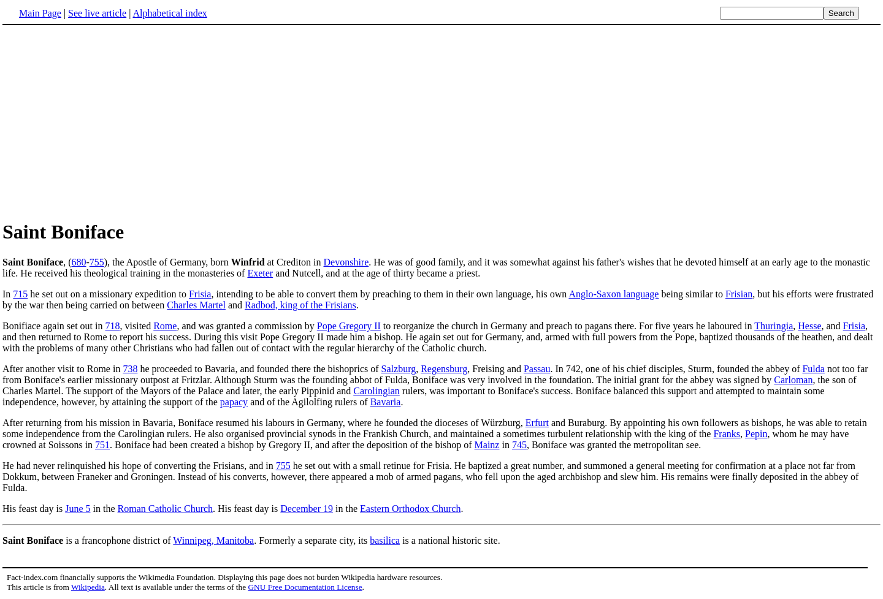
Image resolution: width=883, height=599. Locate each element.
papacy (234, 402)
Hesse (809, 326)
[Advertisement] (105, 122)
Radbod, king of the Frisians (300, 305)
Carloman (793, 380)
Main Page (40, 13)
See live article (97, 13)
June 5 (77, 508)
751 (102, 445)
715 (20, 294)
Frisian (738, 294)
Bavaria (385, 402)
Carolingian (376, 391)
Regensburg (444, 369)
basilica (385, 540)
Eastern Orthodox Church (410, 508)
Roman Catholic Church (165, 508)
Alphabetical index (169, 13)
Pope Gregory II (349, 326)
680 (78, 262)
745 (519, 445)
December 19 (306, 508)
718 (112, 326)
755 (97, 262)
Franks (726, 434)
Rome (165, 326)
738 (130, 369)
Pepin (756, 434)
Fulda (813, 369)
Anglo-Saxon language (613, 294)
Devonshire (346, 262)
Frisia (200, 294)
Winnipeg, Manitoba (213, 540)
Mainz (487, 445)
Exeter (260, 273)
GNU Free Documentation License (305, 587)
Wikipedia (88, 587)
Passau (537, 369)
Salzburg (398, 369)
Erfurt (537, 423)
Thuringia (773, 326)
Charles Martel (196, 305)
